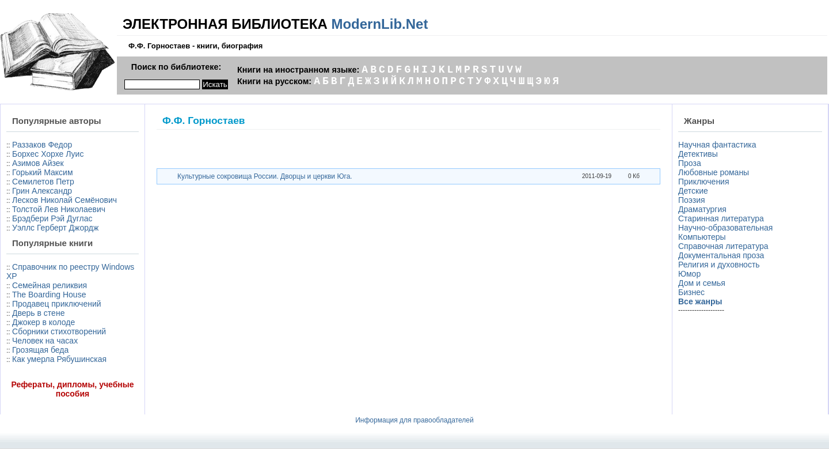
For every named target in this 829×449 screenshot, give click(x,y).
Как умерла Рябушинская (59, 359)
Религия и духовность (719, 264)
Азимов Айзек (38, 163)
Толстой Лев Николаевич (58, 209)
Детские (693, 190)
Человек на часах (45, 340)
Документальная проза (721, 255)
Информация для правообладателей (414, 420)
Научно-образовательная (725, 227)
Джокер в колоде (43, 322)
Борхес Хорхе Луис (47, 154)
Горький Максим (42, 172)
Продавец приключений (56, 303)
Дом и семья (701, 283)
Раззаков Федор (42, 144)
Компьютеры (702, 237)
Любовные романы (713, 172)
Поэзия (691, 200)
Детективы (698, 154)
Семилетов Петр (43, 181)
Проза (689, 163)
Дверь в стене (38, 313)
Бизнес (691, 292)
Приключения (703, 181)
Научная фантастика (717, 144)
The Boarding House (49, 294)
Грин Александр (42, 190)
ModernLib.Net (379, 24)
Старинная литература (721, 218)
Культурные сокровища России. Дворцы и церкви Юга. (264, 176)
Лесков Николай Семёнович (64, 200)
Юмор (689, 273)
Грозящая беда (40, 349)
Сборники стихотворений (59, 331)
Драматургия (702, 209)
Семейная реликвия (49, 285)
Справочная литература (723, 246)
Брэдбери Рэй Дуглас (52, 218)
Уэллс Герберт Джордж (55, 227)
